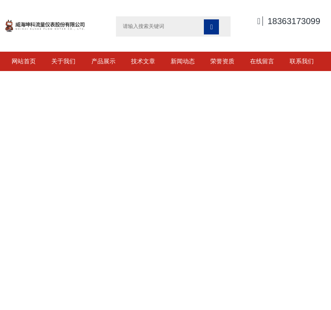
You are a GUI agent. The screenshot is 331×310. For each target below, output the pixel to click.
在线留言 (262, 61)
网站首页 (24, 61)
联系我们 (302, 61)
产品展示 (103, 61)
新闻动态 (183, 61)
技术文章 (143, 61)
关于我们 (63, 61)
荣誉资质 (222, 61)
